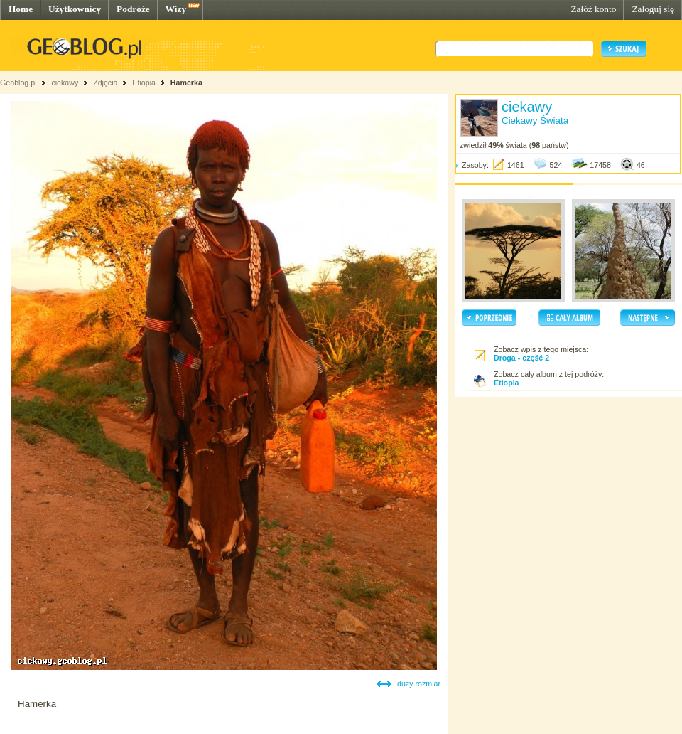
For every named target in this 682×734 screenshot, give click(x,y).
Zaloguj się (653, 9)
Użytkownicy (74, 9)
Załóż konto (593, 9)
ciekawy (64, 82)
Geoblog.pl (18, 82)
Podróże (133, 9)
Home (21, 9)
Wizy (176, 9)
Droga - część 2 (521, 357)
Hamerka (186, 82)
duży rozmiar (418, 683)
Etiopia (144, 82)
